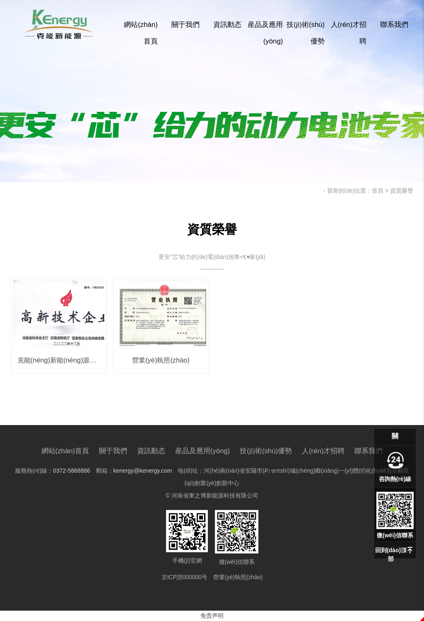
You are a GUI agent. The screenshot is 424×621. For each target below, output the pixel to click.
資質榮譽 (401, 190)
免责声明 (212, 615)
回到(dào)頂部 (391, 554)
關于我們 (185, 25)
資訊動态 (227, 25)
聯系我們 (394, 25)
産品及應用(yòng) (265, 33)
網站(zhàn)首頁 (141, 33)
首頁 (377, 190)
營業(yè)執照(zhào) (238, 577)
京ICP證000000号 (184, 577)
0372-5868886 (71, 470)
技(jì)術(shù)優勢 (306, 33)
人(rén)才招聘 (348, 33)
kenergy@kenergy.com (142, 470)
